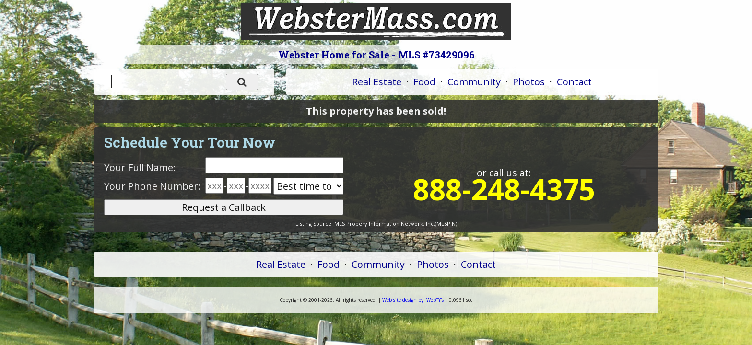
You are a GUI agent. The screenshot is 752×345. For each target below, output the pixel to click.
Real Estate (376, 81)
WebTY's (413, 300)
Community (474, 81)
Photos (529, 81)
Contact (574, 81)
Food (424, 81)
